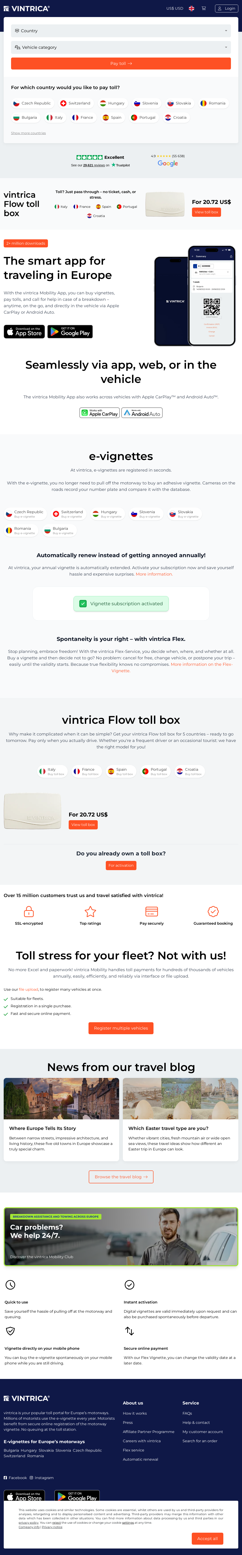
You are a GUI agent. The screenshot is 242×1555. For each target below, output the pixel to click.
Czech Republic (87, 1450)
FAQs (187, 1413)
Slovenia (63, 1450)
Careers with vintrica (142, 1441)
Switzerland (14, 1456)
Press (128, 1422)
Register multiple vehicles (121, 1028)
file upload (28, 989)
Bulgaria (11, 1450)
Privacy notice (52, 1527)
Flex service (133, 1450)
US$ (174, 8)
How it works (135, 1413)
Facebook (15, 1478)
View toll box (206, 212)
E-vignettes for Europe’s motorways (44, 1441)
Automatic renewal (140, 1459)
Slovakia (46, 1450)
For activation (121, 865)
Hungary (29, 1450)
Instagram (42, 1478)
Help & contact (196, 1422)
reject (56, 1522)
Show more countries (28, 133)
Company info (29, 1527)
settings (128, 1522)
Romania (35, 1456)
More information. (154, 574)
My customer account (203, 1432)
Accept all (207, 1538)
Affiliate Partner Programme (148, 1432)
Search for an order (200, 1441)
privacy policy (28, 1522)
